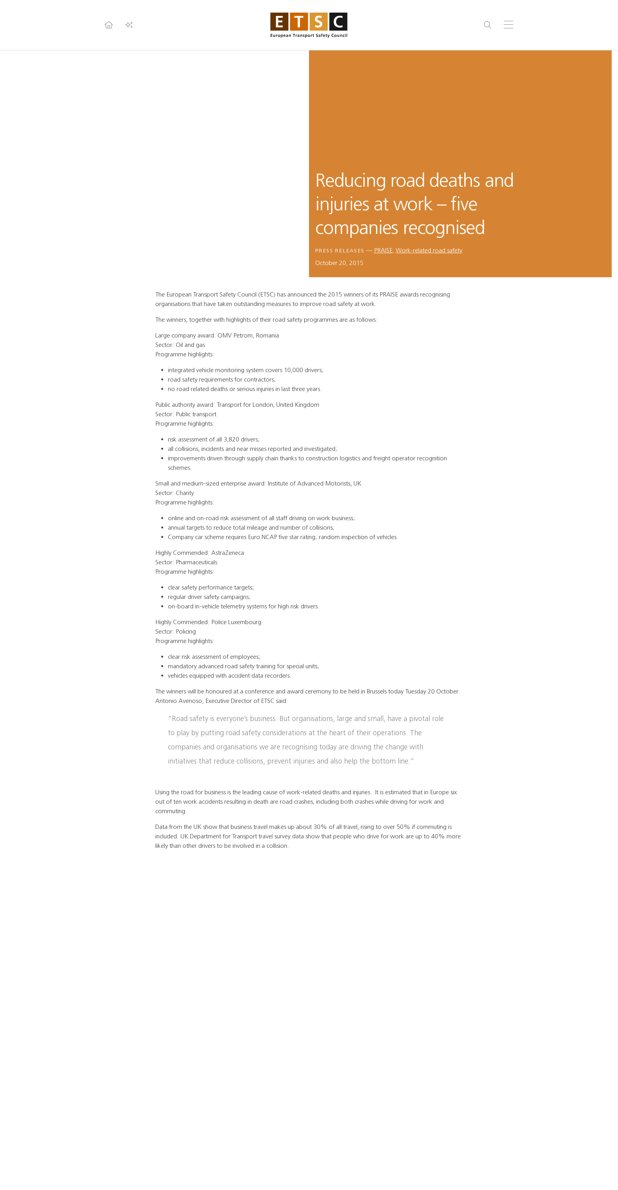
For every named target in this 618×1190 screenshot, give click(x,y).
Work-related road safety (429, 250)
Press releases (340, 250)
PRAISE (383, 250)
